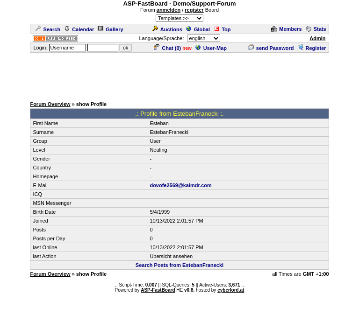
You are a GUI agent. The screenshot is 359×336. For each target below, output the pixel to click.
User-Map (211, 48)
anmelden (168, 10)
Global (198, 29)
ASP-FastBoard (158, 290)
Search (47, 29)
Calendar (79, 29)
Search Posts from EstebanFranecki (179, 265)
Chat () (167, 48)
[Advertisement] (179, 75)
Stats (316, 29)
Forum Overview (50, 104)
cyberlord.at (230, 290)
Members (286, 29)
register (194, 10)
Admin (317, 38)
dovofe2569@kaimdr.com (180, 185)
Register (312, 48)
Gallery (110, 29)
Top (222, 29)
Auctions (167, 29)
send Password (271, 48)
